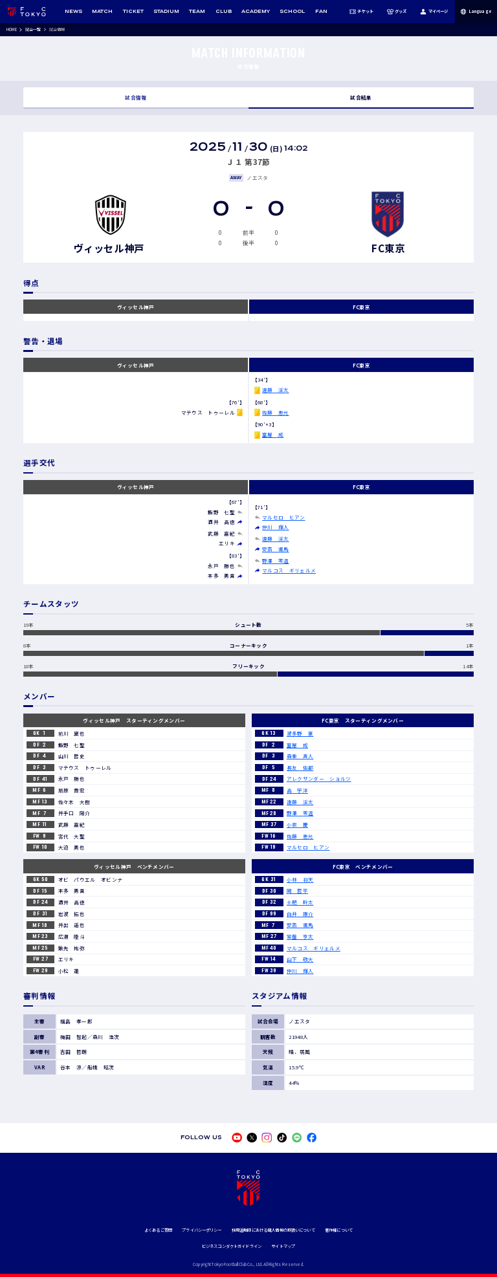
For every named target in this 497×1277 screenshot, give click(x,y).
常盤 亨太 (300, 936)
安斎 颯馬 (275, 548)
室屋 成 (272, 434)
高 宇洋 (297, 790)
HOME (11, 29)
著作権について (339, 1230)
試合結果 (360, 97)
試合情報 (135, 97)
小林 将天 (300, 879)
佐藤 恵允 (275, 412)
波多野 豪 (300, 733)
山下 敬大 (300, 959)
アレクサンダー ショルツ (319, 778)
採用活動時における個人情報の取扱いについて (273, 1230)
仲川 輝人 (275, 526)
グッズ (396, 11)
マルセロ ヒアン (283, 517)
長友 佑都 (300, 767)
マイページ (434, 11)
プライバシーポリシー (201, 1230)
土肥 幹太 (300, 902)
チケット (361, 11)
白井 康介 (300, 913)
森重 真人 (300, 755)
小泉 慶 (297, 824)
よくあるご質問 (158, 1230)
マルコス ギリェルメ (289, 570)
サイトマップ (283, 1246)
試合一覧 (33, 29)
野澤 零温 (275, 560)
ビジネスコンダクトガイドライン (231, 1246)
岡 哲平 (297, 890)
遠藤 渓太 (275, 389)
